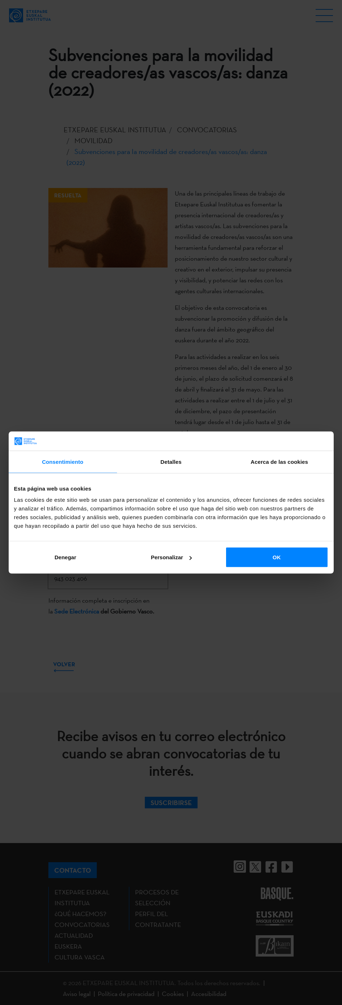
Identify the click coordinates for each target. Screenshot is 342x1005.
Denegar (65, 557)
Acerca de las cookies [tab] (279, 461)
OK (277, 557)
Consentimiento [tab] (62, 461)
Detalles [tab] (170, 461)
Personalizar (171, 557)
